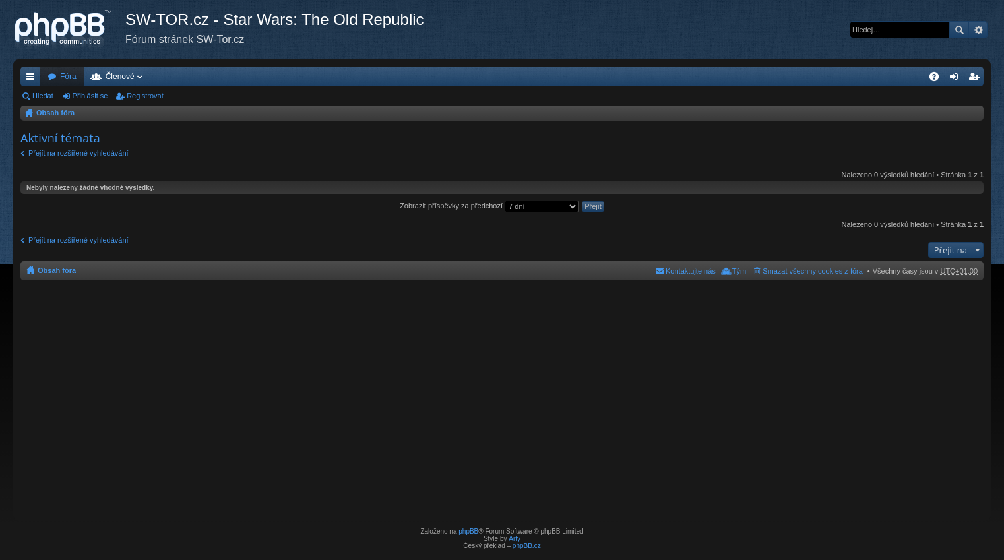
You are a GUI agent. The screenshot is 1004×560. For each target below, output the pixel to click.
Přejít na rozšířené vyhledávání (78, 153)
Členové (120, 76)
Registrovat (145, 96)
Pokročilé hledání (978, 30)
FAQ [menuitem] (938, 79)
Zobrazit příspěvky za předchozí (489, 206)
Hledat (959, 30)
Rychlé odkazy (33, 79)
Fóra (68, 76)
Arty (514, 538)
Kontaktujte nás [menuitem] (691, 271)
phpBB (468, 531)
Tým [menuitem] (739, 271)
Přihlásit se (90, 96)
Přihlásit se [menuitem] (957, 79)
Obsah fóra (55, 113)
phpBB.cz (527, 545)
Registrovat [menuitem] (977, 79)
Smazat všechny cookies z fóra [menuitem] (813, 271)
